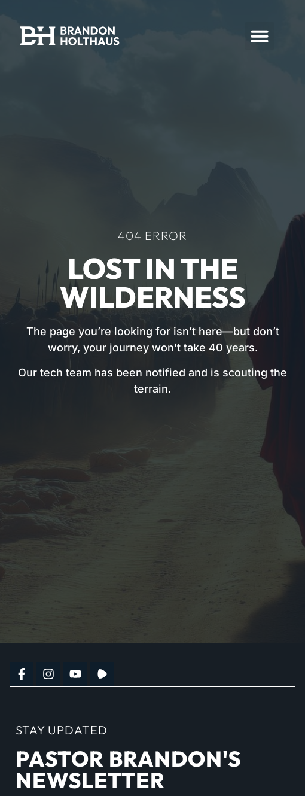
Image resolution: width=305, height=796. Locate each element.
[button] (259, 36)
